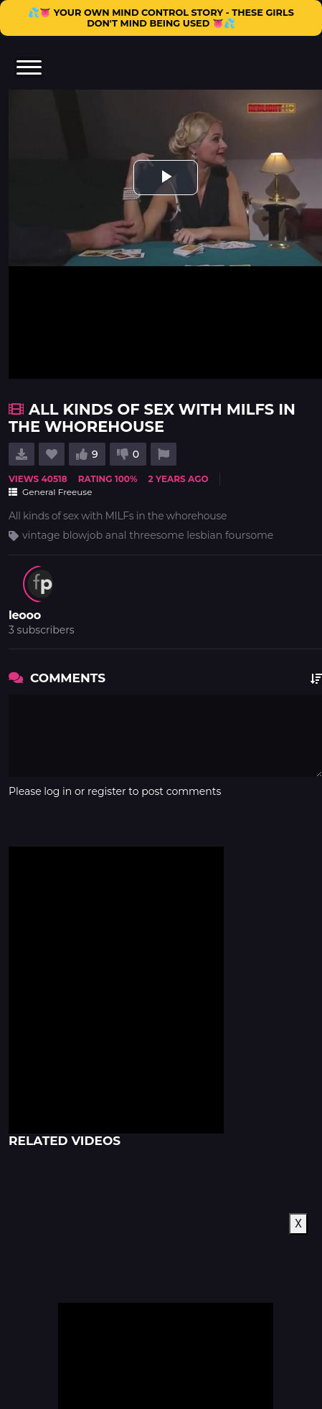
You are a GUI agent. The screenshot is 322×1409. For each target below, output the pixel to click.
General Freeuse (50, 491)
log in (58, 791)
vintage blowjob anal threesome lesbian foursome (147, 535)
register (106, 791)
